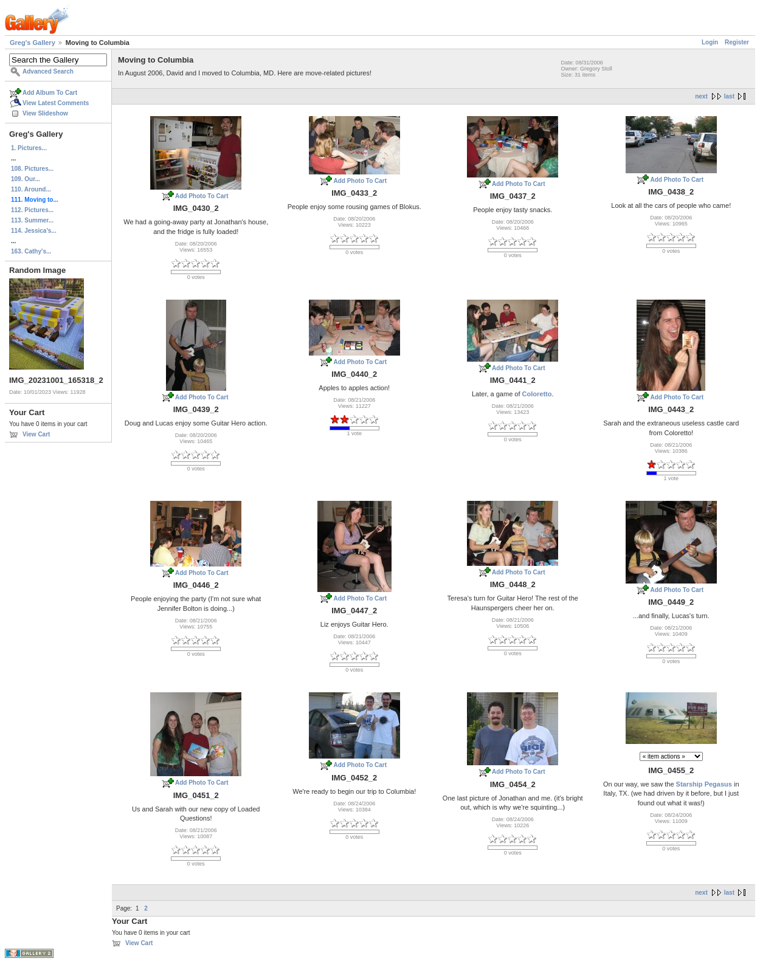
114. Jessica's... (34, 230)
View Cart (36, 434)
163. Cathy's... (31, 251)
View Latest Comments (55, 103)
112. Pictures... (32, 210)
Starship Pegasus (704, 784)
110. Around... (31, 189)
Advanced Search (48, 71)
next (701, 96)
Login (710, 42)
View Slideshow (45, 113)
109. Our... (25, 179)
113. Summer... (32, 220)
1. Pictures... (29, 148)
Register (737, 42)
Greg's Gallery (32, 42)
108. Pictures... (32, 168)
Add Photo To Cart (202, 196)
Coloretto (537, 394)
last (729, 96)
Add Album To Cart (49, 92)
